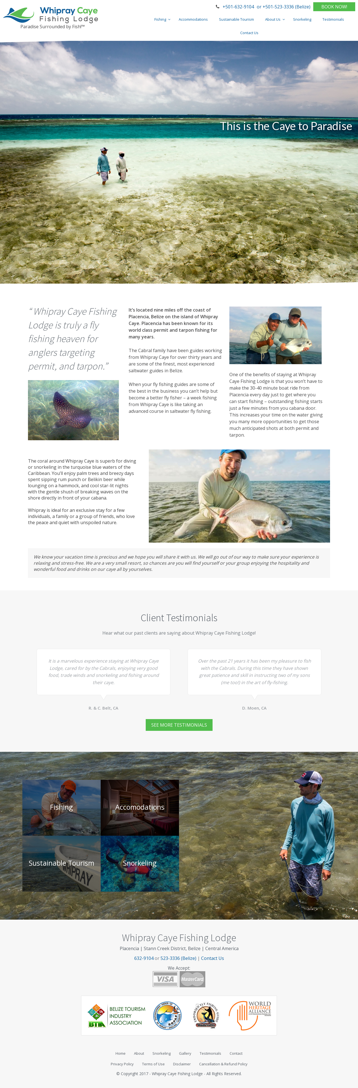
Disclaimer (182, 1063)
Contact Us (212, 958)
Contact (236, 1053)
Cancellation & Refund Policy (223, 1063)
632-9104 (144, 958)
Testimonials (210, 1053)
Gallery (185, 1053)
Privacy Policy (122, 1063)
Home (121, 1053)
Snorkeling (161, 1053)
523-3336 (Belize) (178, 958)
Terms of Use (153, 1063)
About (139, 1053)
